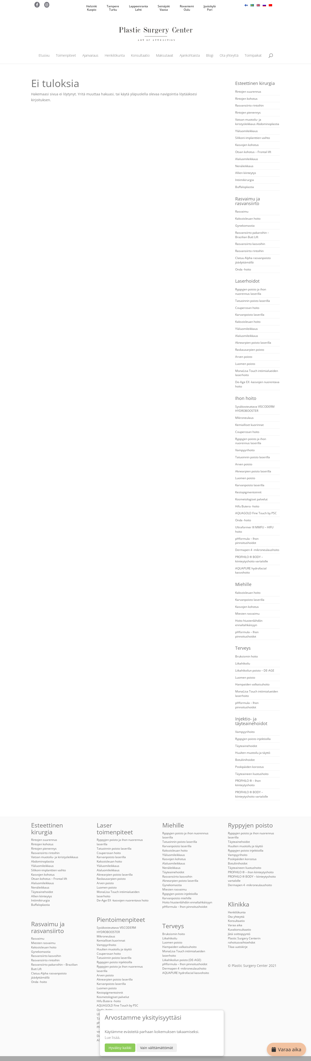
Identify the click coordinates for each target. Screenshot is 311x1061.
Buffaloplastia (244, 187)
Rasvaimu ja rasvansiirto (247, 201)
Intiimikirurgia (244, 180)
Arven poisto (243, 357)
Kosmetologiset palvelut (251, 499)
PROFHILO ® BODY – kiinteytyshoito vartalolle (251, 559)
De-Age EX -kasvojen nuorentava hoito (122, 900)
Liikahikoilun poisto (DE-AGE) (181, 960)
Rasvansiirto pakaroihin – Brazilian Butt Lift (252, 235)
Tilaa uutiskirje (238, 947)
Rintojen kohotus (246, 99)
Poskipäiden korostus (249, 767)
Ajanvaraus (90, 56)
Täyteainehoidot (246, 746)
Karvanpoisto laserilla (249, 315)
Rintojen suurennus (248, 92)
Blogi (209, 56)
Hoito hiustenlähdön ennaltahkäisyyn (248, 623)
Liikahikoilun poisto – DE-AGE (254, 670)
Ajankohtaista (190, 56)
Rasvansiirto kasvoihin (250, 244)
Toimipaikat (253, 56)
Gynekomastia (245, 226)
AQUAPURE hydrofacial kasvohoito (185, 973)
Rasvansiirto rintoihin (249, 105)
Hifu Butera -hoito (247, 506)
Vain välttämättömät (156, 1047)
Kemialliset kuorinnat (249, 425)
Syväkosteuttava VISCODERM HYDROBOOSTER (255, 409)
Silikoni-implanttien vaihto (252, 138)
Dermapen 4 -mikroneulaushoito (257, 550)
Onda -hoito (243, 269)
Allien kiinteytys (245, 173)
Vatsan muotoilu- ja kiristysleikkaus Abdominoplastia (257, 121)
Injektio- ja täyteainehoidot (251, 721)
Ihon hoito (245, 398)
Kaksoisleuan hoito (247, 218)
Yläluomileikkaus (246, 131)
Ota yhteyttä (229, 56)
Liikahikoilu (242, 663)
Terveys (243, 648)
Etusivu (44, 56)
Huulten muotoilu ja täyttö (252, 753)
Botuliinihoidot (245, 760)
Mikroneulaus (244, 418)
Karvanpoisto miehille (176, 898)
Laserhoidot (247, 281)
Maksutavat (164, 56)
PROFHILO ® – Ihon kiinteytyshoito (248, 783)
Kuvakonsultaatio (239, 929)
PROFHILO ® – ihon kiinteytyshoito (251, 872)
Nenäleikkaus (244, 166)
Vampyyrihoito (245, 450)
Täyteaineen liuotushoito (251, 774)
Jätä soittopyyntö (239, 934)
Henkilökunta (115, 56)
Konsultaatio (140, 56)
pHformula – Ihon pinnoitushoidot (247, 541)
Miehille (243, 584)
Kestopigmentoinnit (248, 492)
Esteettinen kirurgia (255, 83)
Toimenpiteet (66, 56)
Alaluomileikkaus (246, 159)
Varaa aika (286, 1049)
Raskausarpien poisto (249, 350)
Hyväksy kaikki (120, 1047)
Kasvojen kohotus (247, 145)
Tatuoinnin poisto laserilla (252, 301)
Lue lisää (112, 1037)
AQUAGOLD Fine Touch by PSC (256, 513)
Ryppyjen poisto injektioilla (253, 739)
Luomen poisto (245, 364)
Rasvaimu (241, 211)
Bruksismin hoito (246, 656)
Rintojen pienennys (248, 112)
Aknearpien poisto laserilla (253, 343)
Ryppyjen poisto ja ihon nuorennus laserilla (250, 291)
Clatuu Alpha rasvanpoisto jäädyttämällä (253, 260)
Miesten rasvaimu (247, 613)
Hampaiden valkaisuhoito (252, 684)
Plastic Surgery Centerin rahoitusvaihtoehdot (244, 940)
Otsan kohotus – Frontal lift (253, 152)
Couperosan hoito (247, 308)
